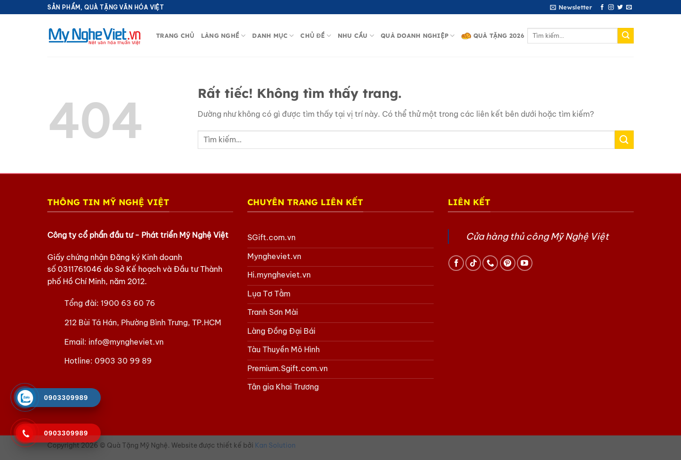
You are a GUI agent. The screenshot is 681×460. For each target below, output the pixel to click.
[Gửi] (626, 36)
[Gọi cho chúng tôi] (490, 263)
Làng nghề (223, 35)
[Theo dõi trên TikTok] (473, 263)
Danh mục (273, 35)
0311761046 (80, 269)
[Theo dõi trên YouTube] (525, 263)
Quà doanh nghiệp (417, 35)
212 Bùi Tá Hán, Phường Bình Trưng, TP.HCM (142, 322)
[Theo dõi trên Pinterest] (507, 263)
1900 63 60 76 (128, 303)
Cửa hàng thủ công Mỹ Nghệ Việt (537, 236)
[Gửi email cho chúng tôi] (629, 7)
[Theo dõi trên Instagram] (611, 7)
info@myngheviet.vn (126, 342)
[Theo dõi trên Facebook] (602, 7)
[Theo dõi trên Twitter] (620, 7)
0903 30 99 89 (123, 360)
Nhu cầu (356, 35)
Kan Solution (275, 447)
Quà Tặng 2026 (493, 35)
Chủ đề (315, 35)
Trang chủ (175, 35)
